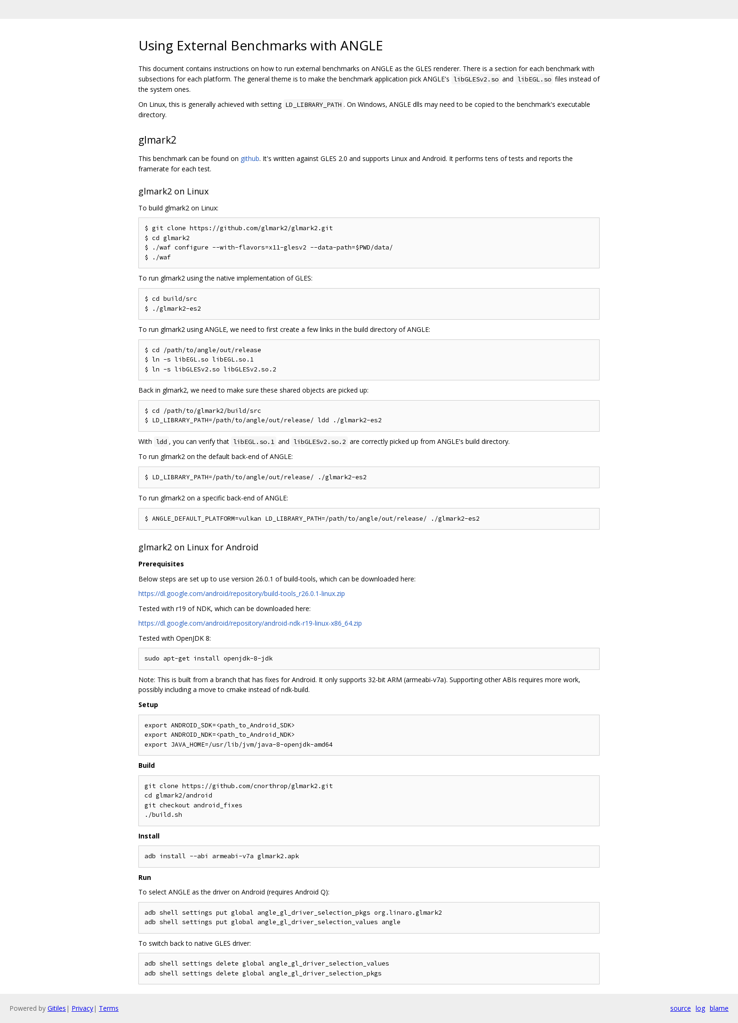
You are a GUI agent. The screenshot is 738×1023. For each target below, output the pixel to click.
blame (719, 1008)
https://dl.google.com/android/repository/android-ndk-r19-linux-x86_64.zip (250, 623)
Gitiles (57, 1008)
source (680, 1008)
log (700, 1008)
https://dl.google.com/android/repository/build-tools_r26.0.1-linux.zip (241, 593)
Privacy (82, 1008)
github (250, 158)
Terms (109, 1008)
